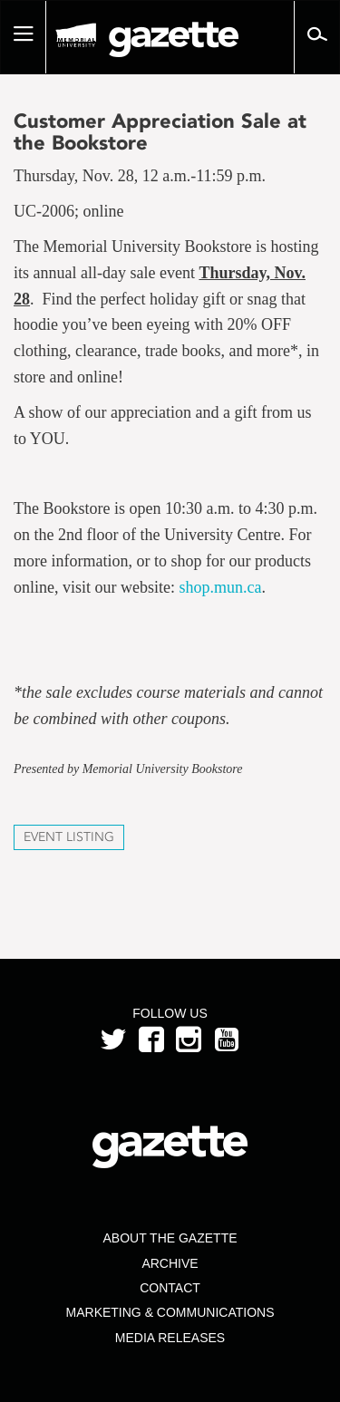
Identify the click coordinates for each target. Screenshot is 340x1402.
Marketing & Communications (170, 1312)
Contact (170, 1288)
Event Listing (69, 837)
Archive (169, 1263)
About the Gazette (169, 1238)
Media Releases (170, 1337)
